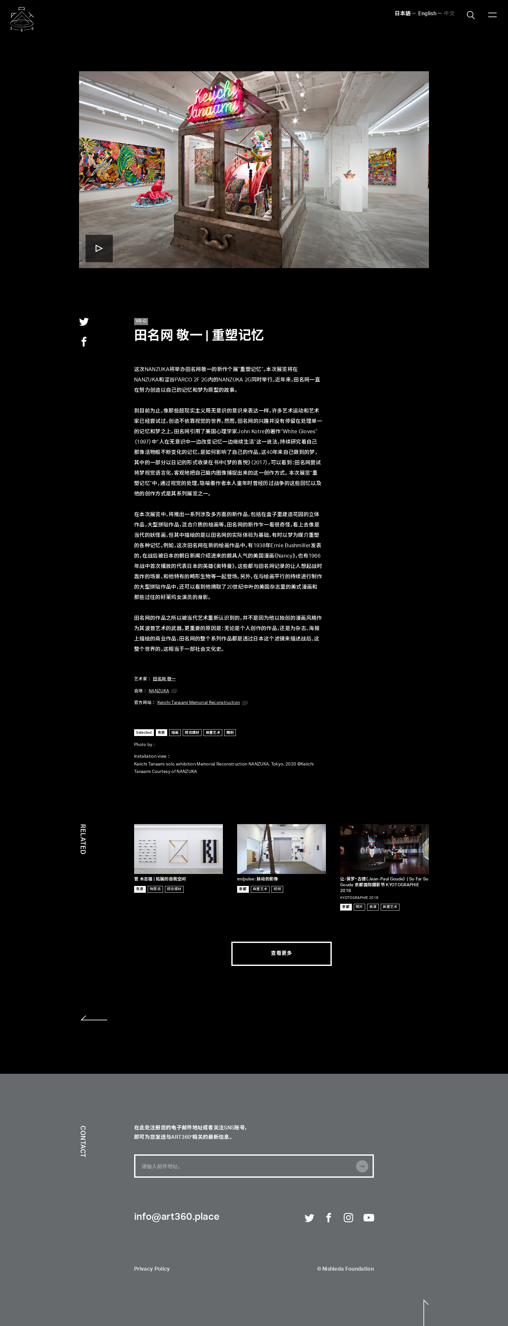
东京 (161, 732)
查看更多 (281, 953)
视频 (277, 889)
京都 (243, 889)
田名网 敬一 (164, 679)
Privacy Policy (152, 1269)
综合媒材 (192, 732)
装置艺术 (213, 732)
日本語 (402, 14)
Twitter (310, 1218)
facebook (84, 341)
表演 (373, 907)
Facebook (329, 1218)
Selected (144, 732)
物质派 (155, 889)
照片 (359, 907)
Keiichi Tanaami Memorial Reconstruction (198, 703)
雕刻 (230, 732)
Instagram (349, 1218)
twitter (84, 321)
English (427, 14)
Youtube (369, 1218)
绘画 (175, 732)
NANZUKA (159, 691)
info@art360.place (176, 1217)
